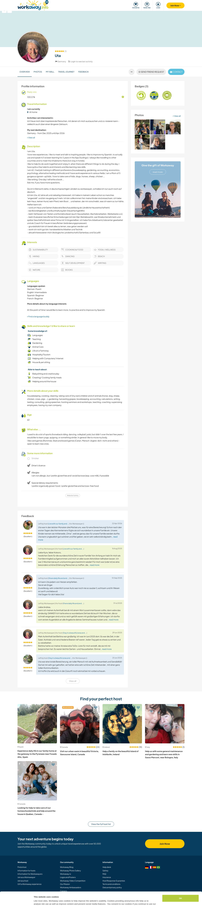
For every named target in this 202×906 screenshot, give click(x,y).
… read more (93, 565)
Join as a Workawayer (26, 877)
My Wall (50, 71)
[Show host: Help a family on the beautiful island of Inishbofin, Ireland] (122, 723)
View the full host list (101, 824)
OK (180, 885)
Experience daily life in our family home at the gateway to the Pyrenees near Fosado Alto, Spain (37, 754)
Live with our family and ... (58, 524)
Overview (24, 71)
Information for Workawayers (30, 874)
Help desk (107, 867)
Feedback (83, 71)
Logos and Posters (68, 877)
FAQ (104, 874)
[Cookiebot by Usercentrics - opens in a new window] (16, 901)
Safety (105, 870)
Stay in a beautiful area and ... (75, 633)
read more (158, 172)
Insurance (107, 877)
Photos (38, 71)
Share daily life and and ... (58, 578)
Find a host (22, 867)
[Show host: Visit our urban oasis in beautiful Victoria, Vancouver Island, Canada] (79, 723)
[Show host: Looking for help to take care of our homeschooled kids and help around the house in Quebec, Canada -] (37, 780)
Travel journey (66, 71)
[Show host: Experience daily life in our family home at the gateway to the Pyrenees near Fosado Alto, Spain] (37, 723)
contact (176, 71)
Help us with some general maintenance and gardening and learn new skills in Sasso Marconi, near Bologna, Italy (164, 754)
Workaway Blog (66, 867)
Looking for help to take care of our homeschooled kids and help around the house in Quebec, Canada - (36, 811)
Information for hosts (26, 870)
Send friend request (151, 71)
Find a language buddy (38, 316)
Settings (37, 901)
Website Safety (72, 495)
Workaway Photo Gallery (70, 870)
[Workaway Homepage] (33, 5)
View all (177, 116)
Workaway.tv (65, 874)
